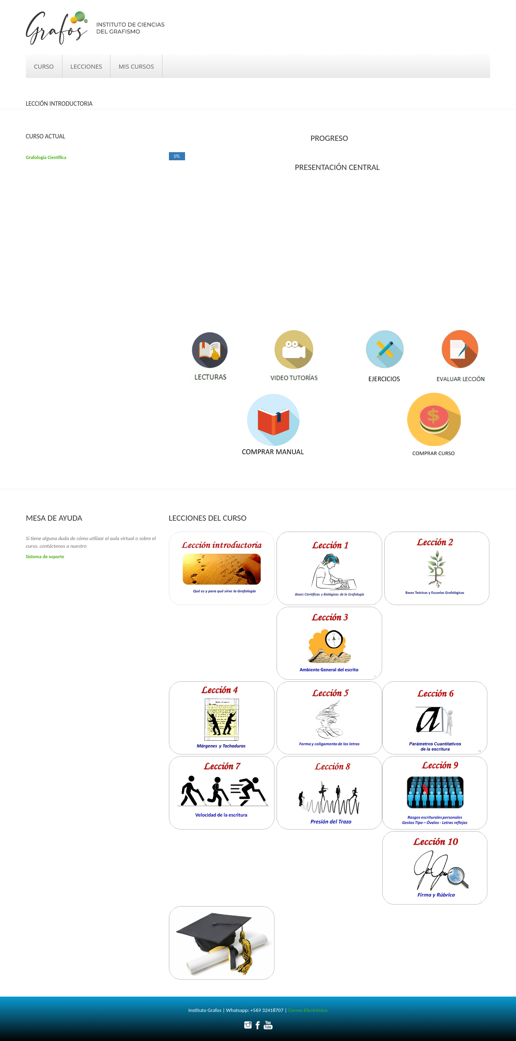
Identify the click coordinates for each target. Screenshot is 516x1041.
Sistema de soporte (45, 556)
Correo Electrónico (308, 1010)
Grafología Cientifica (46, 157)
